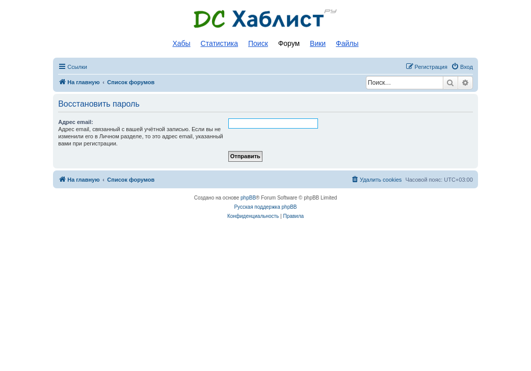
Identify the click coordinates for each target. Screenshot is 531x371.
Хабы (181, 43)
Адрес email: (75, 122)
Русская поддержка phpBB (265, 207)
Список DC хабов (265, 19)
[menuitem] (462, 67)
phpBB (248, 198)
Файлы (347, 43)
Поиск (258, 43)
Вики (318, 43)
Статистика (219, 43)
